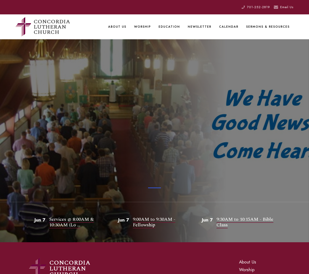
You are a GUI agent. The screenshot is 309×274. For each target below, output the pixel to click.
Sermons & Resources (268, 26)
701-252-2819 (258, 7)
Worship (142, 26)
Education (169, 26)
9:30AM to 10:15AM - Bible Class (245, 222)
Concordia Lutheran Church (42, 26)
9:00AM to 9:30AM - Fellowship (154, 222)
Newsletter (199, 26)
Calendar (228, 26)
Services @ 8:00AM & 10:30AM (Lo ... (71, 222)
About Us (117, 26)
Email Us (287, 7)
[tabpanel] (154, 126)
